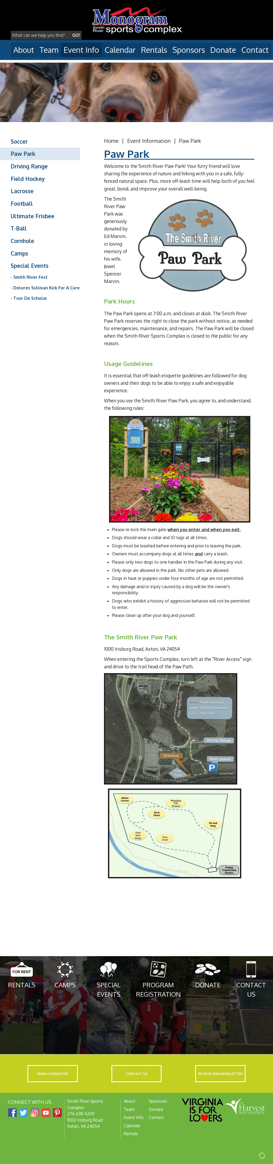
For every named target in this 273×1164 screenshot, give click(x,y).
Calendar (120, 50)
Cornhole (22, 240)
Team (48, 50)
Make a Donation (52, 1074)
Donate (223, 50)
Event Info (81, 50)
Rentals (154, 50)
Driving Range (29, 166)
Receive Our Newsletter (220, 1074)
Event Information (149, 140)
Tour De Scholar (30, 298)
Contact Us (136, 1074)
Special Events (30, 265)
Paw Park (23, 153)
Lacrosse (22, 191)
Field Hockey (28, 178)
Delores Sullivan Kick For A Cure (46, 287)
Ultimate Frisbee (32, 216)
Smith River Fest (30, 277)
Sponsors (188, 50)
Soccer (19, 141)
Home (111, 140)
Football (22, 203)
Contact (255, 50)
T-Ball (19, 228)
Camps (19, 253)
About (23, 50)
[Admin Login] (256, 1155)
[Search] (41, 35)
